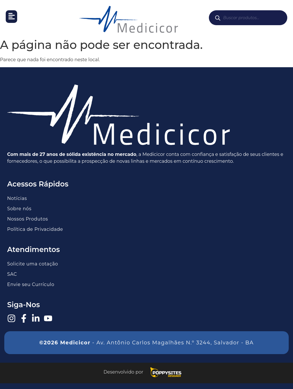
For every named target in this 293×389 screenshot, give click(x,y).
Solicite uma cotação (32, 264)
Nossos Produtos (27, 219)
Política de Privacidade (35, 229)
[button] (11, 16)
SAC (12, 274)
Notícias (17, 198)
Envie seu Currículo (30, 284)
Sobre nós (19, 208)
